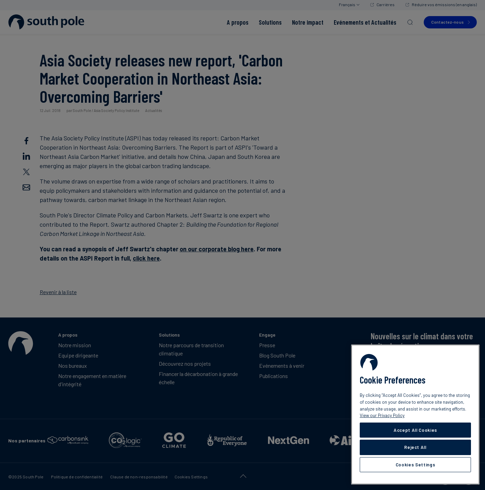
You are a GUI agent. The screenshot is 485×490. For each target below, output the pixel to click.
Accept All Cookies (415, 430)
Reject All (415, 447)
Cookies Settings (415, 464)
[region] (415, 414)
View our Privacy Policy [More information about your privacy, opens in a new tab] (382, 415)
